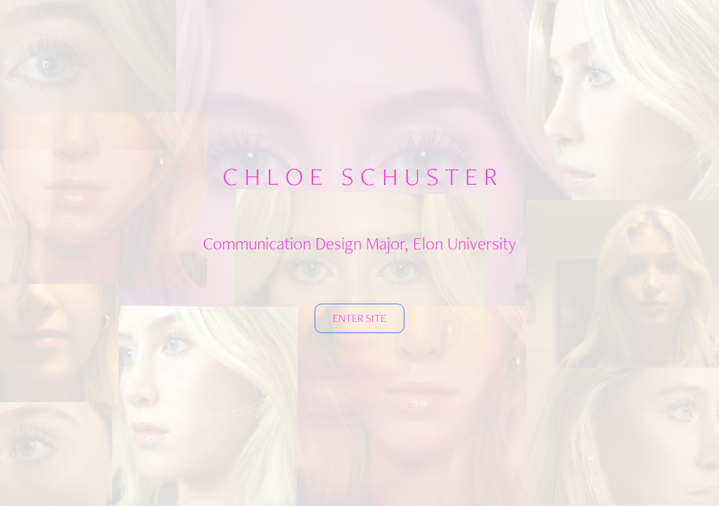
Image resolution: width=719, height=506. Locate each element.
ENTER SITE (359, 318)
